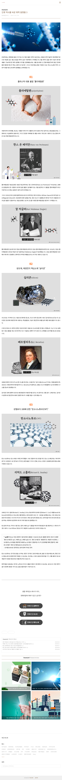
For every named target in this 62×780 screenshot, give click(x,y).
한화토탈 (11, 747)
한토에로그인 (42, 749)
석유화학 (27, 752)
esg (35, 754)
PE (23, 749)
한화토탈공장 (11, 749)
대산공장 (34, 752)
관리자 (36, 777)
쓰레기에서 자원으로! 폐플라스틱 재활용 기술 (12, 649)
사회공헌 (14, 754)
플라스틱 (34, 749)
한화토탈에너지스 (52, 749)
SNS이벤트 (54, 752)
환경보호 (45, 747)
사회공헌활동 (19, 747)
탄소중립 (38, 747)
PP (22, 752)
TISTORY (31, 777)
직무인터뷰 (52, 747)
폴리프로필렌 (28, 754)
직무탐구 (27, 747)
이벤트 (28, 749)
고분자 (20, 754)
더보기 (3, 757)
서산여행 (17, 752)
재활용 (10, 752)
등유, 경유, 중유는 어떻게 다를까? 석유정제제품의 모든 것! (14, 647)
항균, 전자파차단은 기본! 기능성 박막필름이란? (12, 645)
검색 (58, 766)
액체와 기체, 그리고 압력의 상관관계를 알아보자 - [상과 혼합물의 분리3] (17, 643)
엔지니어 (4, 752)
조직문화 (4, 747)
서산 (32, 747)
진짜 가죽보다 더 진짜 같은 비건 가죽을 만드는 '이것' (13, 642)
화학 (48, 752)
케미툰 (18, 749)
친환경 (4, 749)
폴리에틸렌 (41, 752)
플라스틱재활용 (6, 754)
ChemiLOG (5, 639)
